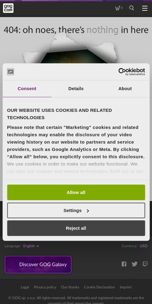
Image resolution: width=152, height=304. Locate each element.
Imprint (126, 287)
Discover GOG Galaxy (43, 264)
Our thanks (70, 287)
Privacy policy (45, 287)
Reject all (76, 228)
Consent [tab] (27, 88)
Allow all (76, 192)
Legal (25, 287)
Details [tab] (76, 88)
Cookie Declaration (99, 287)
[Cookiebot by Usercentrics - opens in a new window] (118, 72)
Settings (76, 210)
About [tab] (125, 88)
